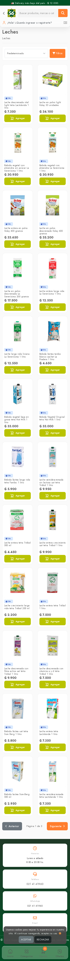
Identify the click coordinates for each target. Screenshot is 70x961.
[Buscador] (38, 13)
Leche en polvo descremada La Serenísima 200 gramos (16, 293)
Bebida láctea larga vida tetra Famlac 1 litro (17, 481)
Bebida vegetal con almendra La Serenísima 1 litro (51, 168)
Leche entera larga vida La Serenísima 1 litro (51, 292)
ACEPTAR (26, 939)
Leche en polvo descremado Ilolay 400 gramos (51, 230)
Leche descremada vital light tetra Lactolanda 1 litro (16, 105)
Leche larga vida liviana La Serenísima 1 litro (16, 355)
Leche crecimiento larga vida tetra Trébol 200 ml (17, 607)
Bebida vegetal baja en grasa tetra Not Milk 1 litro (16, 419)
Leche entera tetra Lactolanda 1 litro (48, 733)
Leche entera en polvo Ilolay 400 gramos (16, 229)
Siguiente (57, 826)
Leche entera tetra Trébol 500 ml (17, 544)
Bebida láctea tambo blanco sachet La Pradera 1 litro (50, 356)
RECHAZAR (43, 939)
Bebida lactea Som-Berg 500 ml (16, 796)
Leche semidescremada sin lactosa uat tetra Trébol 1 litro (51, 482)
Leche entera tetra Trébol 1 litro (52, 607)
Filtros (57, 53)
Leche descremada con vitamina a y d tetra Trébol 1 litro (51, 671)
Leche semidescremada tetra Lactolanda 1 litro (51, 796)
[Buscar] (63, 13)
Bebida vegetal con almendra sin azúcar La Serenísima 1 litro (16, 168)
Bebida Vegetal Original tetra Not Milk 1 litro (52, 418)
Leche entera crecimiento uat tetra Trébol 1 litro (52, 544)
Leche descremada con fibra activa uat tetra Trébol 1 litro (16, 671)
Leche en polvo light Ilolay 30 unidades (50, 104)
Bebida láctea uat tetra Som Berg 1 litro (16, 733)
